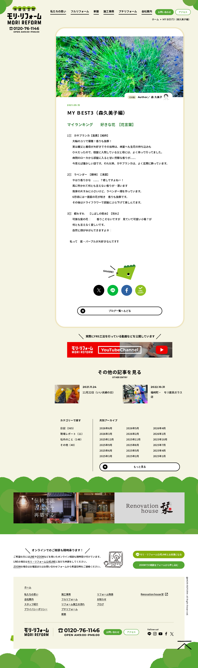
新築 (96, 11)
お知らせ (101, 599)
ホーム (155, 19)
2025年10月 (160, 439)
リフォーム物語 (105, 594)
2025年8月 (132, 445)
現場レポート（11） (72, 434)
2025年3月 (105, 456)
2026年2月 (132, 434)
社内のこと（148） (71, 439)
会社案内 (147, 11)
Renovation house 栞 (152, 594)
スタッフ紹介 (31, 604)
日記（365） (67, 428)
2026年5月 (132, 428)
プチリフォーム (128, 11)
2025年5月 (132, 450)
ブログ (100, 604)
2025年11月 (133, 439)
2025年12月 (106, 439)
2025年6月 (105, 450)
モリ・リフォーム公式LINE (42, 561)
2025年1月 (159, 456)
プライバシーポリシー (35, 609)
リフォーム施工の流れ (73, 604)
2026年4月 (159, 428)
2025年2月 (132, 456)
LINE (32, 556)
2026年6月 (105, 428)
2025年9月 (105, 445)
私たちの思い (58, 11)
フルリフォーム (80, 11)
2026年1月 (159, 434)
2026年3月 (105, 434)
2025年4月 (159, 450)
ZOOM (40, 556)
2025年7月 (159, 445)
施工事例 (108, 11)
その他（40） (68, 445)
